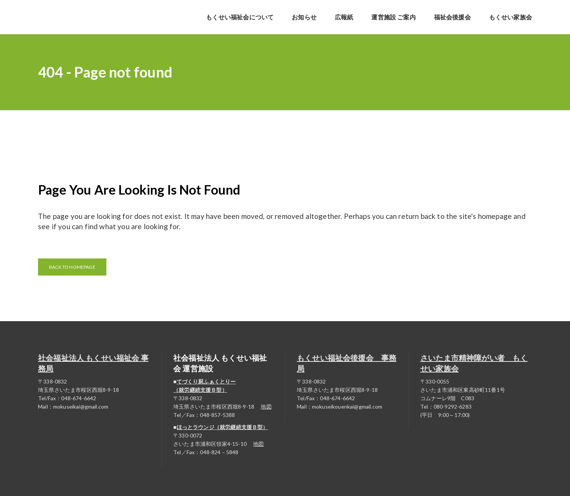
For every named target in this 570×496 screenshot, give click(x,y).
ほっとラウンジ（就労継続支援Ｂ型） (222, 427)
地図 (266, 406)
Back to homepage (72, 267)
